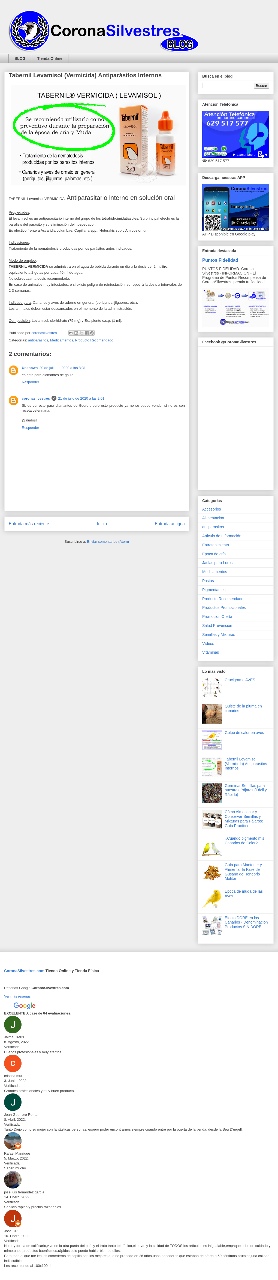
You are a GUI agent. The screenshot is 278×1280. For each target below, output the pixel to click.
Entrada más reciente (29, 523)
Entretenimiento (215, 545)
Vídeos (208, 643)
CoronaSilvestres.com (25, 971)
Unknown (30, 368)
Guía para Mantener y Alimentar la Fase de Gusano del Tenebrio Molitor (243, 872)
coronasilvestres (36, 398)
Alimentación (213, 518)
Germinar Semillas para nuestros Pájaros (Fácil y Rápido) (246, 790)
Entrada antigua (170, 523)
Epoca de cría (214, 554)
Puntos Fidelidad (220, 260)
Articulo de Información (221, 536)
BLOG (19, 58)
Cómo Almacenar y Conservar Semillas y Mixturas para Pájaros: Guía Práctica (244, 819)
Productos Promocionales (224, 607)
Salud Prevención (217, 625)
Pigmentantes (214, 590)
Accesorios (211, 509)
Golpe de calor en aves (244, 732)
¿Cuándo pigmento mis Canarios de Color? (244, 840)
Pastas (208, 581)
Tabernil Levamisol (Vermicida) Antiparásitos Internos (246, 764)
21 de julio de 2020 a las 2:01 (81, 398)
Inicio (102, 523)
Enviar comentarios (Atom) (108, 541)
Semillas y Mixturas (218, 634)
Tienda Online (49, 58)
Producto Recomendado (94, 340)
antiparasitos (38, 340)
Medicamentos (61, 340)
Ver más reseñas (17, 996)
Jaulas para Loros (217, 563)
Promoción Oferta (217, 616)
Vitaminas (210, 652)
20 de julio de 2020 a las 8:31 (63, 368)
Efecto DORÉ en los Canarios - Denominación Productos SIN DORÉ (246, 922)
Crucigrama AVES (240, 680)
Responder (30, 382)
